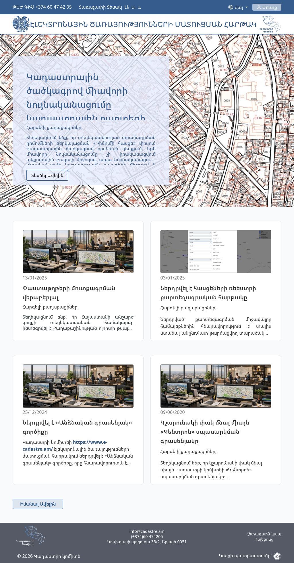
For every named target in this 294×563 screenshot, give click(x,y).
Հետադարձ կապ (264, 534)
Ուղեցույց (263, 539)
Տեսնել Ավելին (47, 175)
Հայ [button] (239, 7)
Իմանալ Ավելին (38, 504)
